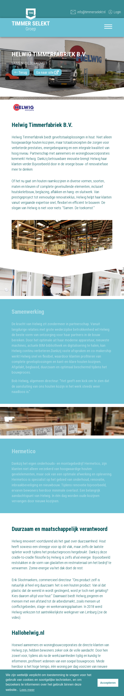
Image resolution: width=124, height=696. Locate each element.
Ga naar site (47, 72)
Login (114, 12)
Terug (20, 72)
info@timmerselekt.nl (88, 12)
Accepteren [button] (108, 682)
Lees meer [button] (27, 689)
